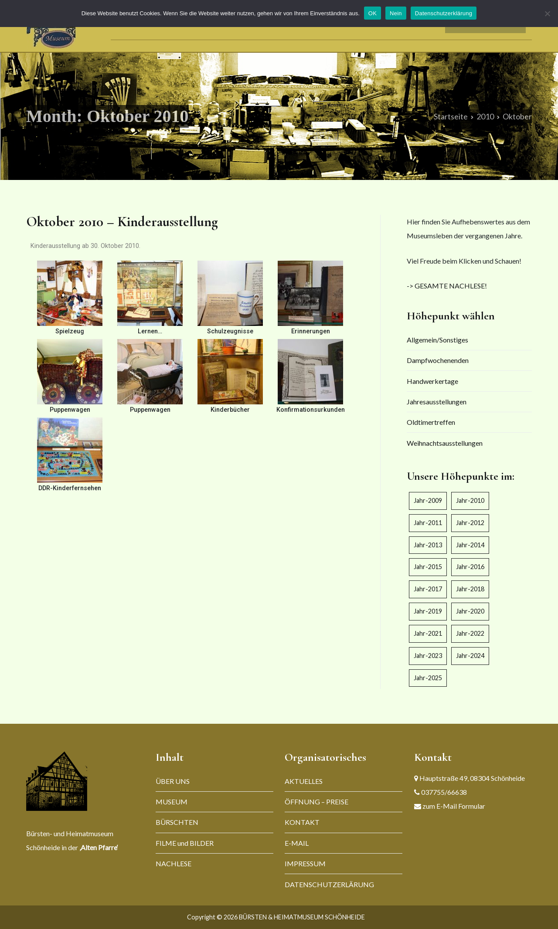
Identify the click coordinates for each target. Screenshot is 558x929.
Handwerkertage (432, 381)
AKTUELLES (304, 781)
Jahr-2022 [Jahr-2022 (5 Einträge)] (470, 633)
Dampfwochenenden (438, 360)
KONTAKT (302, 822)
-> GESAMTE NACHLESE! (447, 285)
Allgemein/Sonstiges (437, 340)
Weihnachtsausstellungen (445, 443)
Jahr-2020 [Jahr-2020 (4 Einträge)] (470, 611)
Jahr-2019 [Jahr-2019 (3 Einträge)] (428, 611)
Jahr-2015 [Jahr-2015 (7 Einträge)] (428, 566)
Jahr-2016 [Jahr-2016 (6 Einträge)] (470, 566)
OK (372, 13)
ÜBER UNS (173, 781)
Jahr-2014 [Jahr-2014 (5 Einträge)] (470, 545)
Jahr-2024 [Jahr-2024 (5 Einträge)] (470, 655)
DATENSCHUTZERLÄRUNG (329, 884)
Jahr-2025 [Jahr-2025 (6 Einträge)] (428, 677)
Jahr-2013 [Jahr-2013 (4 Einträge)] (428, 545)
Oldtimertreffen (431, 422)
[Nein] (547, 13)
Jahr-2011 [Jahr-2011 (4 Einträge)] (428, 522)
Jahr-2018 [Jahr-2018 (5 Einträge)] (470, 589)
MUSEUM (171, 801)
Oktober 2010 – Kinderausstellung (122, 221)
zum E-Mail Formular (453, 806)
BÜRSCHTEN (177, 822)
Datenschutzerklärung (443, 13)
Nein (396, 13)
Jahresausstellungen (436, 401)
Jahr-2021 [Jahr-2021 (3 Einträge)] (428, 633)
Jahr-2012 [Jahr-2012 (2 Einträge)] (470, 522)
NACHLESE (173, 863)
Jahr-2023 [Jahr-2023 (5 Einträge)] (428, 655)
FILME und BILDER (185, 843)
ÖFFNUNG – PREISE (316, 801)
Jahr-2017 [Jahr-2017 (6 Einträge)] (428, 589)
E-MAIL (297, 843)
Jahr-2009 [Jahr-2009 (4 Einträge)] (428, 500)
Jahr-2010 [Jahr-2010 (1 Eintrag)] (470, 500)
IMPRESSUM (305, 863)
